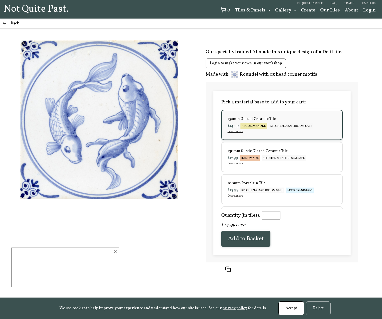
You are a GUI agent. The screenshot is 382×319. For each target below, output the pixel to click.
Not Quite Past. (36, 9)
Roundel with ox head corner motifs (274, 74)
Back (15, 23)
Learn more (235, 131)
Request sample (310, 3)
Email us (369, 3)
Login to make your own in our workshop (246, 63)
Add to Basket (246, 239)
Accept (291, 308)
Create (308, 10)
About (351, 10)
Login (369, 10)
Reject (318, 308)
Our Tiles (330, 10)
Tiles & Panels (250, 10)
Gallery (283, 10)
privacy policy (234, 308)
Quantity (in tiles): (240, 215)
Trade (349, 3)
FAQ (333, 3)
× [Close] (115, 252)
